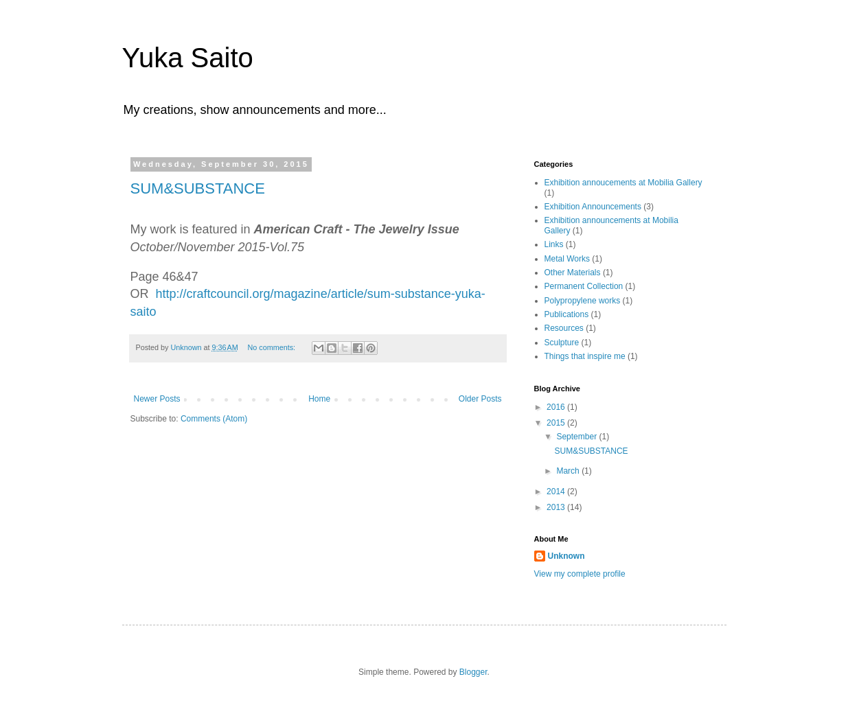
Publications (567, 314)
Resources (564, 328)
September (577, 436)
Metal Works (567, 259)
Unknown (566, 556)
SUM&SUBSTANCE (197, 188)
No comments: (272, 347)
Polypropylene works (583, 300)
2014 (557, 491)
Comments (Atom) (214, 419)
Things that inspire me (585, 356)
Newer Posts (157, 399)
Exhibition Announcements (593, 206)
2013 (557, 507)
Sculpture (562, 342)
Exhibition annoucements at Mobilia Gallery (623, 182)
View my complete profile (580, 574)
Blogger (473, 672)
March (569, 471)
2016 (557, 407)
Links (554, 244)
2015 (557, 423)
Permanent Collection (584, 286)
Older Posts (480, 399)
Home (319, 399)
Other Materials (573, 272)
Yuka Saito (187, 58)
